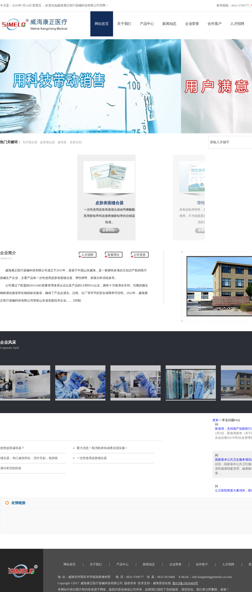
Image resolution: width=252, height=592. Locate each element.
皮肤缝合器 (47, 142)
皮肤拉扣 (76, 142)
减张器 (62, 142)
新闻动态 (170, 23)
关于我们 (124, 23)
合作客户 (215, 23)
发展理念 (113, 255)
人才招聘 (238, 23)
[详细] (76, 300)
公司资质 (140, 255)
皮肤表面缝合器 (116, 203)
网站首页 (101, 23)
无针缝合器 (29, 142)
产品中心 (147, 23)
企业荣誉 (192, 23)
